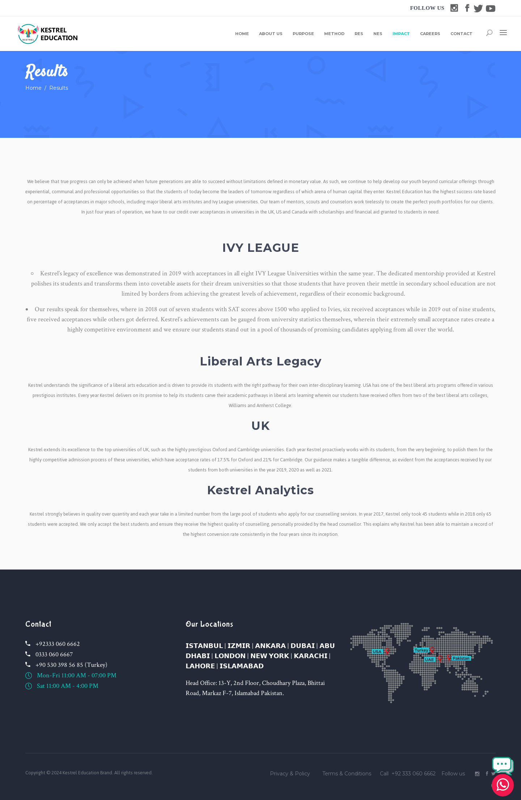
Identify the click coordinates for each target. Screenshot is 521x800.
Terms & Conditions (346, 773)
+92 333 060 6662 (413, 773)
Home (33, 88)
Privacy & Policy (290, 773)
